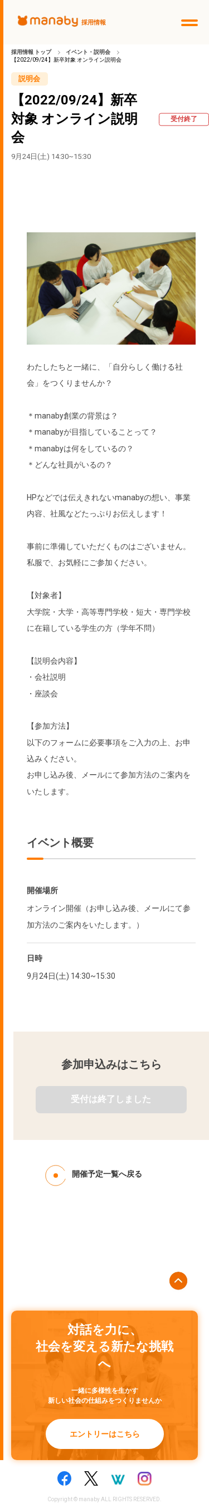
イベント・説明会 (88, 52)
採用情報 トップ (31, 52)
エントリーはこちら (105, 1434)
